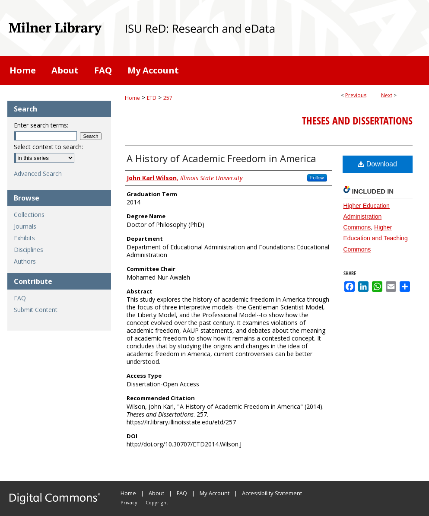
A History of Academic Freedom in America (221, 158)
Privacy (129, 502)
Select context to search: (48, 147)
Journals (25, 226)
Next (386, 95)
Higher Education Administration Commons (366, 216)
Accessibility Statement (272, 493)
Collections (29, 214)
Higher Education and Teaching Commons (375, 238)
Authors (25, 261)
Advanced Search (38, 173)
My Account (214, 493)
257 (167, 98)
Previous (355, 95)
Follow (317, 177)
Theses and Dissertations (357, 120)
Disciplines (28, 249)
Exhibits (24, 238)
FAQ (20, 298)
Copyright (157, 502)
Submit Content (35, 310)
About (156, 493)
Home (132, 98)
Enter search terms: (41, 125)
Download (377, 164)
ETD (151, 98)
